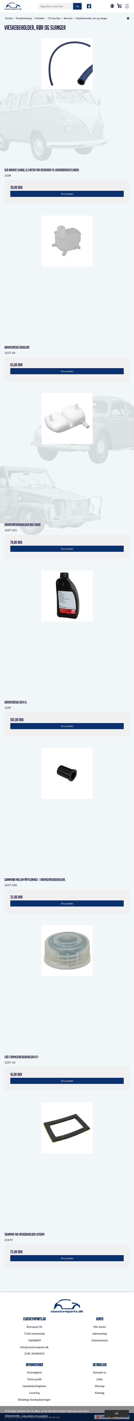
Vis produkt (67, 193)
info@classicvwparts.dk (34, 1347)
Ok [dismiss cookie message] (116, 1413)
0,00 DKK (119, 6)
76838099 (34, 1340)
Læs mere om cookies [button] (35, 1415)
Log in (112, 6)
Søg (77, 6)
